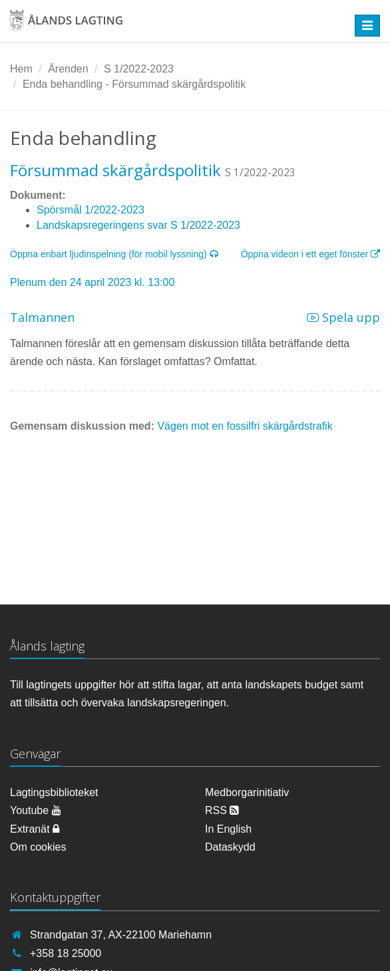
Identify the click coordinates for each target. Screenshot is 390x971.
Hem (21, 68)
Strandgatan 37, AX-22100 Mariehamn (121, 934)
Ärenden (68, 68)
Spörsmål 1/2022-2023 (90, 209)
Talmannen (42, 317)
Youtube (35, 810)
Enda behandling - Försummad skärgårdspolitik (134, 84)
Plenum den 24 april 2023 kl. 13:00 (92, 282)
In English (228, 829)
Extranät (34, 829)
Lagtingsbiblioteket (54, 792)
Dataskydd (230, 847)
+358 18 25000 (65, 953)
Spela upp (343, 317)
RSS (222, 810)
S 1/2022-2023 (139, 68)
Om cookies (38, 847)
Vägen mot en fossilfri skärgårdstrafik (244, 426)
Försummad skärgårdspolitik (115, 170)
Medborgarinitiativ (247, 792)
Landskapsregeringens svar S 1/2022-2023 (138, 225)
